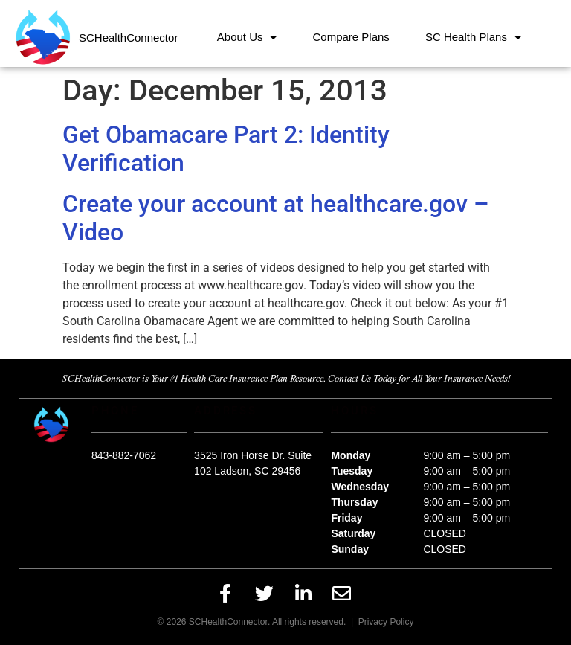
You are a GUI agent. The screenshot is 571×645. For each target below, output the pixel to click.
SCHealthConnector (128, 37)
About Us (247, 38)
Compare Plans (350, 37)
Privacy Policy (386, 622)
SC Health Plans (473, 38)
